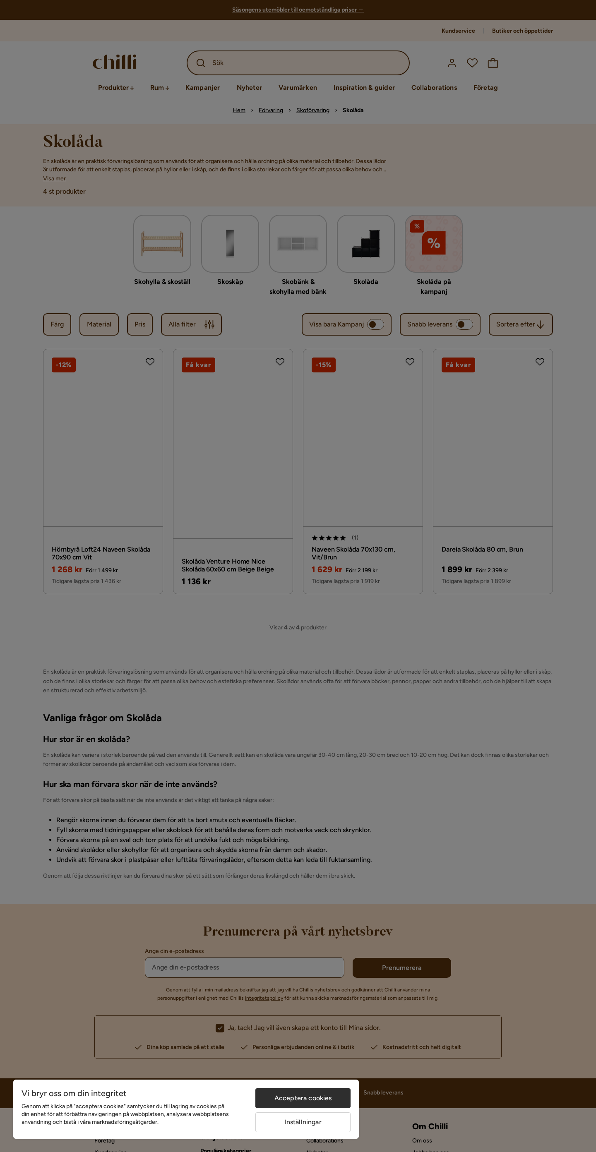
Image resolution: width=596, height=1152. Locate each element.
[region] (186, 1109)
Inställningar (303, 1122)
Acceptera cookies (303, 1098)
